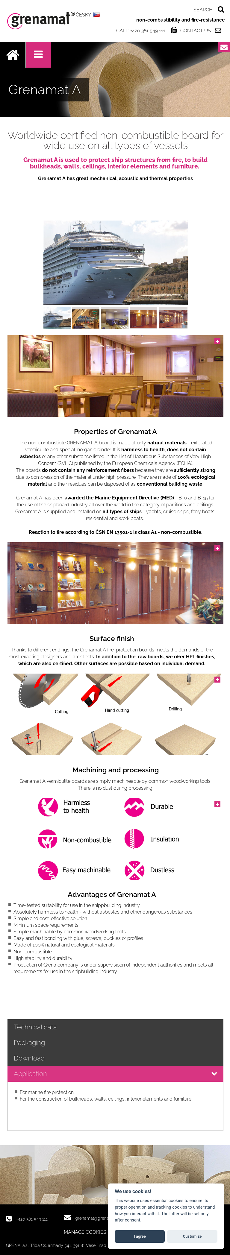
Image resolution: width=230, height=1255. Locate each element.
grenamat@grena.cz (94, 1218)
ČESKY (83, 15)
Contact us (195, 30)
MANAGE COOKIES (85, 1232)
